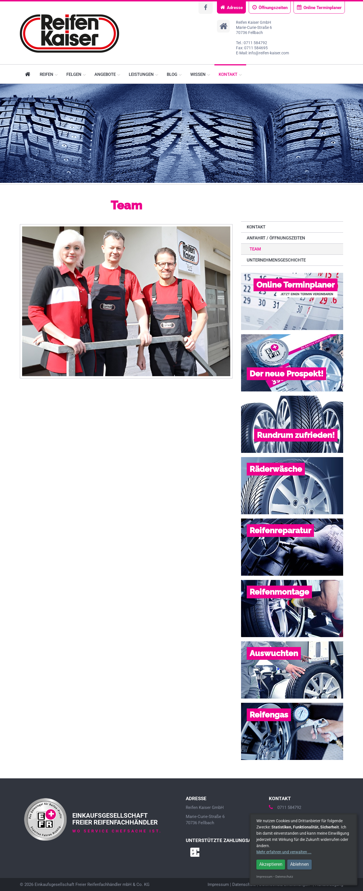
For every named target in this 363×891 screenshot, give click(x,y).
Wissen (200, 74)
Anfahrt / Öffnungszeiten (276, 238)
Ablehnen (299, 864)
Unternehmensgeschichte (276, 260)
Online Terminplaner (319, 7)
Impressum (218, 884)
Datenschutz (244, 884)
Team (255, 249)
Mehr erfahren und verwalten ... (283, 852)
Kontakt (230, 74)
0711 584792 (285, 807)
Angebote (107, 74)
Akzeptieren (270, 864)
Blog (174, 74)
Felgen (76, 74)
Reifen (49, 74)
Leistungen (143, 74)
